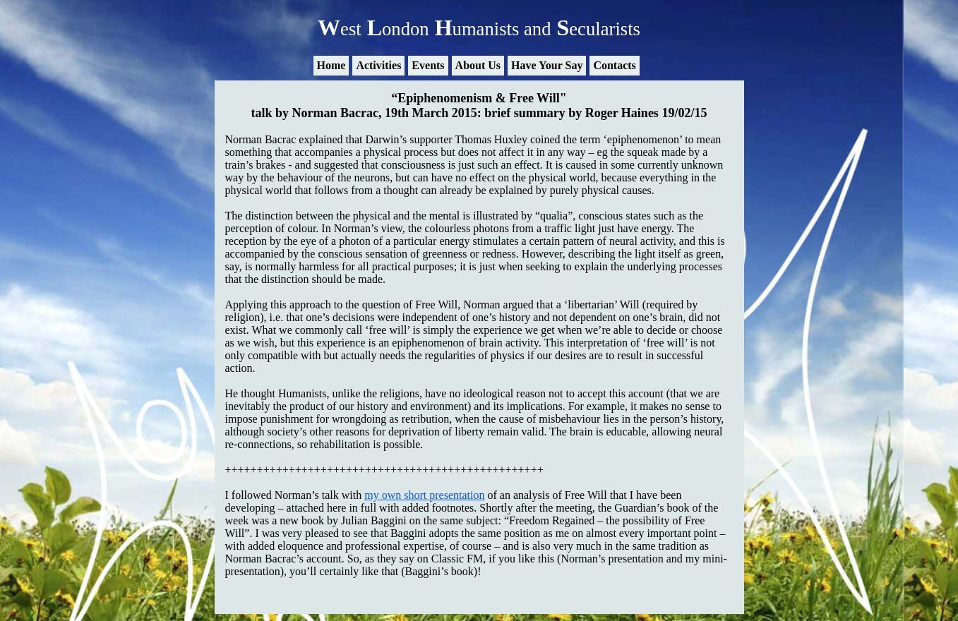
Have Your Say (546, 65)
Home (331, 65)
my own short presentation (424, 495)
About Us (478, 65)
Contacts (614, 65)
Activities (378, 65)
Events (428, 65)
